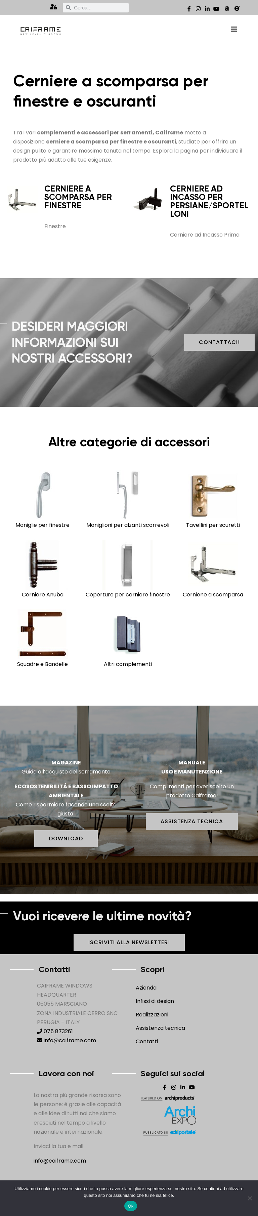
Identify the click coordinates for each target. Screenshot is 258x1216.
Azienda (146, 988)
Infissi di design (155, 1001)
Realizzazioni (152, 1014)
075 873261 (55, 1031)
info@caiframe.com (66, 1040)
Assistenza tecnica (160, 1028)
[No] (249, 1198)
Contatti (147, 1041)
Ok (130, 1206)
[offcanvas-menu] (234, 29)
